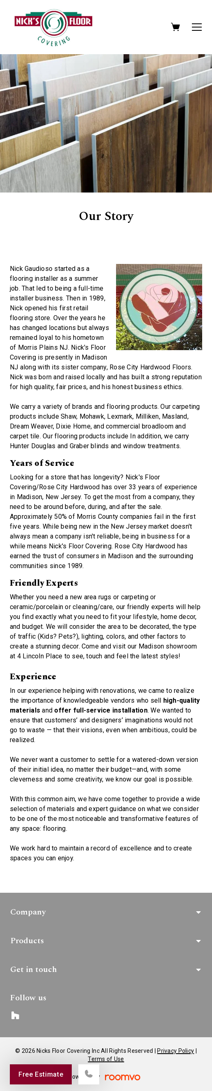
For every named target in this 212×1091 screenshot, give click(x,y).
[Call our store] (88, 1074)
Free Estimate (40, 1074)
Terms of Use (106, 1059)
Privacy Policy (175, 1050)
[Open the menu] (196, 27)
